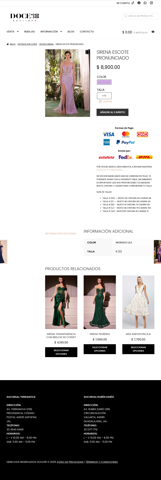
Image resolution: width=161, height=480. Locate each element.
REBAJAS (29, 31)
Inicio (12, 44)
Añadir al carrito (112, 112)
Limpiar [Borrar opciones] (107, 101)
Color (101, 77)
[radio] (104, 82)
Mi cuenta (123, 3)
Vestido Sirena (46, 44)
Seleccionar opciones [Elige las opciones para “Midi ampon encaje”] (138, 349)
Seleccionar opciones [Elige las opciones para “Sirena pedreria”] (99, 349)
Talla (100, 90)
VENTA (10, 31)
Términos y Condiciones (102, 462)
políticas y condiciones (109, 170)
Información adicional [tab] (60, 233)
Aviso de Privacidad (70, 462)
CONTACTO (87, 31)
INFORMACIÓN (49, 31)
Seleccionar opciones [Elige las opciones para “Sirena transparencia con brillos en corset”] (61, 352)
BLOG (71, 31)
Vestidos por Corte (27, 44)
